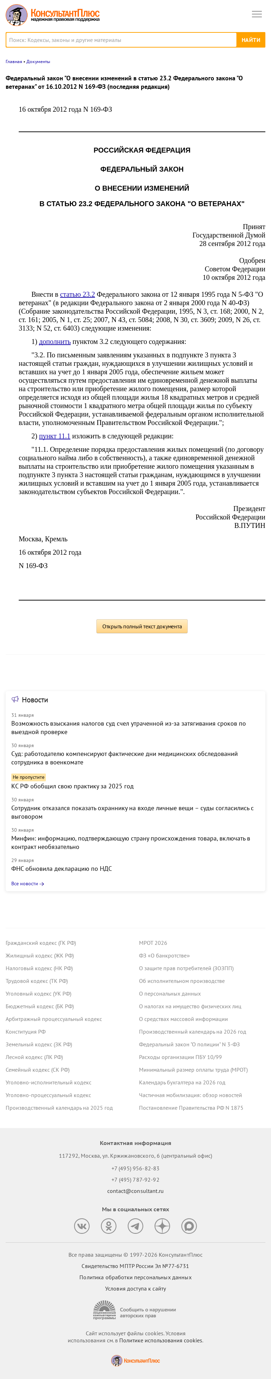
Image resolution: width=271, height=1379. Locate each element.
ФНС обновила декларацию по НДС (61, 868)
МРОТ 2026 (153, 942)
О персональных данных (170, 993)
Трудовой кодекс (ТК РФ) (37, 980)
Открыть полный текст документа (142, 626)
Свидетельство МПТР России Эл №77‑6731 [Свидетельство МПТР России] (135, 1265)
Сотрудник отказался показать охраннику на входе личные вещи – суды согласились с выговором (132, 812)
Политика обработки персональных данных (135, 1277)
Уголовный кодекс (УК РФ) (38, 993)
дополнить (55, 341)
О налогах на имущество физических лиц (190, 1006)
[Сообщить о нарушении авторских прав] (135, 1310)
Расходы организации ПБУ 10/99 (180, 1056)
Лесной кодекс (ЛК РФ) (34, 1056)
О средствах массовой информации (183, 1018)
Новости (35, 699)
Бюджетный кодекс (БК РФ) (40, 1006)
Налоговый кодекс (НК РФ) (39, 968)
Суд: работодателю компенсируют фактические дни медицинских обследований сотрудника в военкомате (124, 758)
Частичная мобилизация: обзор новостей (190, 1094)
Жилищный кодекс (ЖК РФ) (40, 955)
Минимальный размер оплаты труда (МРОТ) (193, 1069)
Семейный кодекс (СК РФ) (38, 1069)
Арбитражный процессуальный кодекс (54, 1018)
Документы (38, 61)
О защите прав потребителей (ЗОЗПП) (186, 968)
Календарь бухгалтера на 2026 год (182, 1082)
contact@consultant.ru (135, 1190)
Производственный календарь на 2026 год (192, 1031)
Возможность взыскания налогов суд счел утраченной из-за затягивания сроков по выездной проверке (128, 727)
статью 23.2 (77, 294)
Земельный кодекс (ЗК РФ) (39, 1044)
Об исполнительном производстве (182, 980)
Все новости (24, 883)
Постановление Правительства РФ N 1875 (191, 1107)
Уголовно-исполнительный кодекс (48, 1082)
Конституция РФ (26, 1031)
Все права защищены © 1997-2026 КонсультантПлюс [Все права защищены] (135, 1254)
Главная (14, 61)
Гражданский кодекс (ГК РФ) (41, 942)
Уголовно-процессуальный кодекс (48, 1094)
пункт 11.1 (55, 436)
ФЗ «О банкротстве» (164, 955)
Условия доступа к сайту (135, 1288)
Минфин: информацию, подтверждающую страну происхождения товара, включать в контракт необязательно (130, 842)
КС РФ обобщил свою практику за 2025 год (72, 786)
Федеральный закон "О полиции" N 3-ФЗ (189, 1044)
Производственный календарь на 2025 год (59, 1107)
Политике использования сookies (160, 1340)
